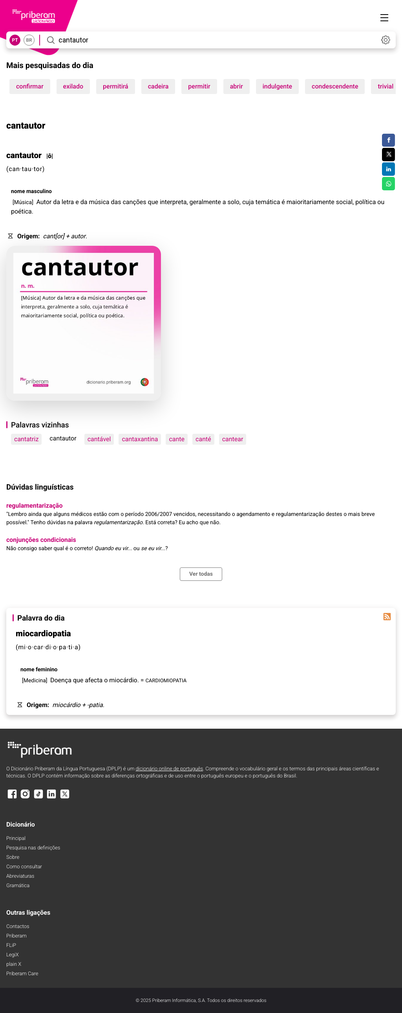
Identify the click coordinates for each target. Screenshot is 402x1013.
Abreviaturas (20, 876)
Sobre (12, 857)
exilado (73, 86)
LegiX (12, 955)
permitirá (115, 86)
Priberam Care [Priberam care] (22, 974)
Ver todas (201, 574)
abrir (236, 86)
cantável (99, 439)
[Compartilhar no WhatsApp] (388, 183)
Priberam (16, 936)
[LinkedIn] (51, 797)
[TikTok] (38, 797)
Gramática (17, 886)
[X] (65, 797)
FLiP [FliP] (11, 946)
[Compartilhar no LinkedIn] (388, 169)
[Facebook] (12, 797)
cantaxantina (140, 439)
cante (177, 439)
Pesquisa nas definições (33, 848)
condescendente (335, 86)
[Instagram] (25, 797)
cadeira (158, 86)
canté (203, 439)
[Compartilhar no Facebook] (388, 140)
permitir (199, 86)
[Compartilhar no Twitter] (388, 154)
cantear (232, 439)
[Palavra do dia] (387, 617)
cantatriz (26, 439)
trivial (385, 86)
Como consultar (24, 867)
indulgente (277, 86)
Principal (16, 839)
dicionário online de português (169, 769)
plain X (13, 964)
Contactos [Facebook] (17, 927)
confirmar (30, 86)
